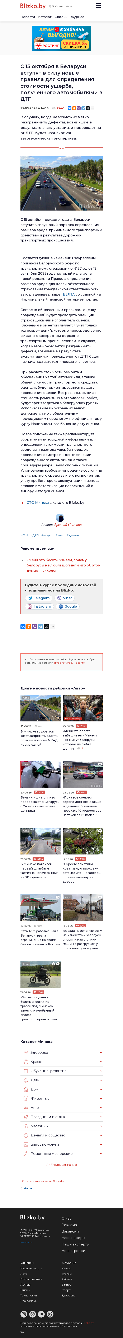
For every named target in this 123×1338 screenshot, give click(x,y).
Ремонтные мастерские (48, 1153)
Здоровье (36, 1052)
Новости (27, 16)
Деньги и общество (44, 1135)
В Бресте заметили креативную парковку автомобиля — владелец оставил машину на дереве (82, 873)
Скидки (61, 16)
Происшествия (31, 1279)
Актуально (69, 1262)
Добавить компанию (61, 1165)
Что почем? (28, 1300)
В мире (67, 1284)
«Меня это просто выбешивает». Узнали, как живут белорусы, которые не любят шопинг (80, 739)
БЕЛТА (69, 294)
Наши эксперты (75, 1244)
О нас (66, 1218)
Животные (36, 1098)
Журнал (77, 16)
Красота (34, 1062)
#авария (47, 535)
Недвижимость (31, 1268)
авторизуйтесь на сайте (69, 662)
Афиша (25, 1284)
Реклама (69, 1225)
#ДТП (34, 535)
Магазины (36, 1126)
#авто (60, 535)
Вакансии (70, 1231)
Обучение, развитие (45, 1071)
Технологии (28, 1295)
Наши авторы (73, 1238)
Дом (31, 1089)
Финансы (27, 1262)
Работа (67, 1279)
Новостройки (73, 1251)
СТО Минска (38, 503)
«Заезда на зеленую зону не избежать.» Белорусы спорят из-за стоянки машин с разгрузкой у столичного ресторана (82, 939)
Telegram (39, 598)
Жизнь (69, 697)
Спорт (66, 1290)
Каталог (45, 16)
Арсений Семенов (68, 525)
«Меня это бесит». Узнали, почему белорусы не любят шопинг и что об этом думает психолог (64, 565)
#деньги (73, 535)
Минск (66, 1268)
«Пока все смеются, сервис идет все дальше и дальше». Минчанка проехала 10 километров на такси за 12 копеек (82, 806)
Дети (32, 1080)
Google (68, 606)
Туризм (67, 1273)
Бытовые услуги (41, 1144)
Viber (64, 598)
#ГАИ (24, 535)
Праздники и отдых (45, 1117)
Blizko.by (88, 1322)
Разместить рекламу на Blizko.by (43, 1181)
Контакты (26, 1242)
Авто (26, 697)
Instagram (39, 606)
